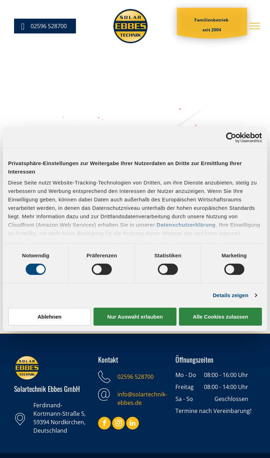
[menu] (254, 26)
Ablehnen (50, 317)
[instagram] (118, 424)
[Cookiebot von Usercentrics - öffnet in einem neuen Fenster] (231, 137)
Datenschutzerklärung (186, 225)
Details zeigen (230, 295)
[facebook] (104, 424)
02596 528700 (135, 377)
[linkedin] (132, 424)
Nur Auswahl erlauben (135, 317)
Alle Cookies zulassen (220, 317)
